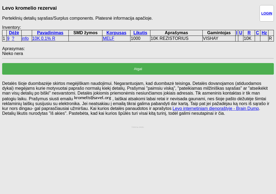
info (25, 38)
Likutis (140, 32)
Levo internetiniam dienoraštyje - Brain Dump (215, 108)
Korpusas (116, 32)
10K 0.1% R (43, 38)
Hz (264, 32)
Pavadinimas (50, 32)
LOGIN (266, 13)
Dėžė (14, 32)
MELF (108, 38)
